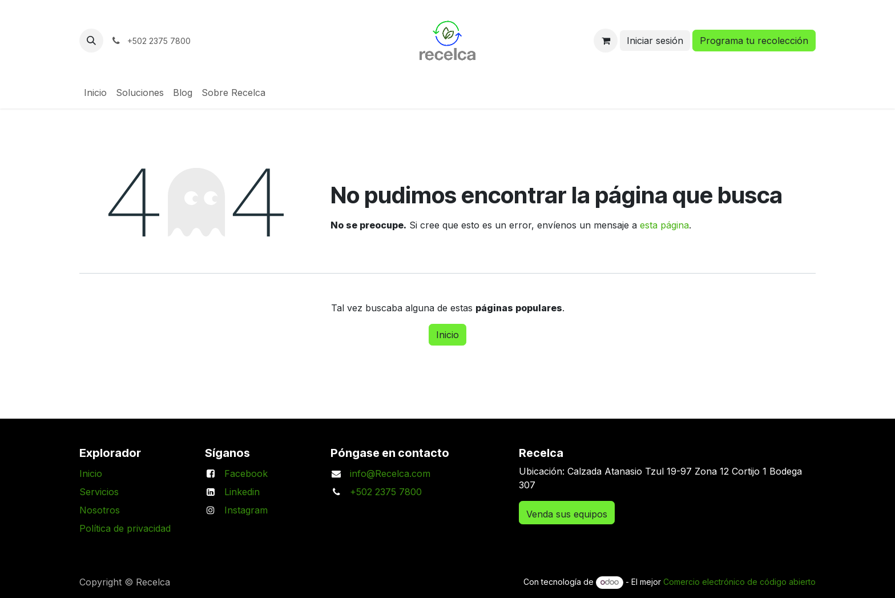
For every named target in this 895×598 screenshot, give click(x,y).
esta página (664, 225)
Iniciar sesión (655, 40)
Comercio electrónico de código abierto (739, 582)
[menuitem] (95, 92)
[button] (91, 41)
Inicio (447, 334)
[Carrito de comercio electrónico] (606, 41)
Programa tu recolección (754, 40)
